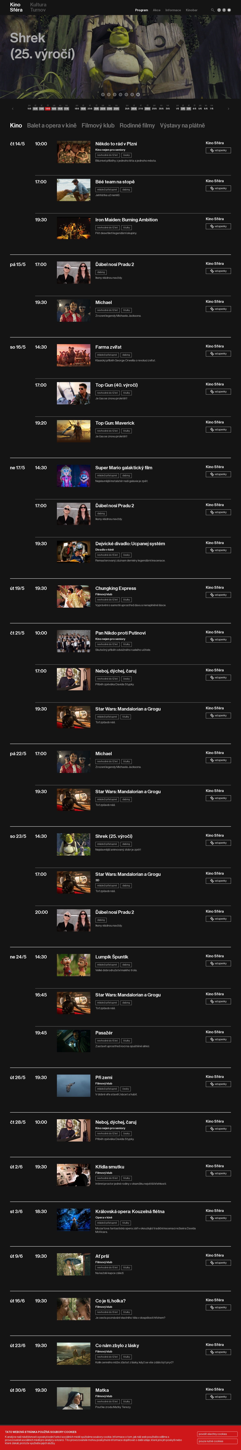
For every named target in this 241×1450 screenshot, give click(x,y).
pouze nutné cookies (211, 1441)
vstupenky (218, 150)
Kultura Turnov (38, 7)
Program (141, 10)
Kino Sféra (16, 7)
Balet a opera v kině (52, 125)
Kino (16, 125)
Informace (173, 10)
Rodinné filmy (137, 125)
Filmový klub (98, 125)
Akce (156, 10)
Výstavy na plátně (182, 125)
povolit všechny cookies (213, 1434)
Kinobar (191, 10)
